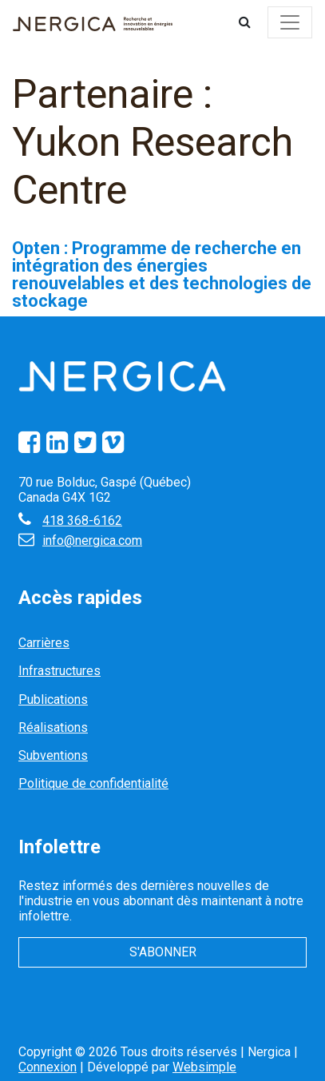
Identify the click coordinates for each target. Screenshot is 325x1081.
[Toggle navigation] (290, 22)
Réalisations (53, 727)
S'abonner (162, 952)
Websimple (204, 1067)
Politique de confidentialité (93, 783)
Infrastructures (59, 670)
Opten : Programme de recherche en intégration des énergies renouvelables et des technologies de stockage (161, 274)
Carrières (43, 642)
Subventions (53, 755)
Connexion (47, 1067)
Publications (53, 699)
